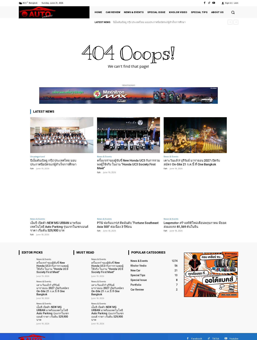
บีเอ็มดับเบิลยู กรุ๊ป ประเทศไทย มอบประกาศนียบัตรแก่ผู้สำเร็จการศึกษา (149, 22)
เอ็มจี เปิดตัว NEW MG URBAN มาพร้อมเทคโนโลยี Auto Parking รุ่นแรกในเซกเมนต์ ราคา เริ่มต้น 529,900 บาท (60, 226)
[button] (233, 12)
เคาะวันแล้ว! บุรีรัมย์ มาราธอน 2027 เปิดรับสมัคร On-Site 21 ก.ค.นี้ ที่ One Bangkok (193, 162)
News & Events (104, 156)
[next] (236, 22)
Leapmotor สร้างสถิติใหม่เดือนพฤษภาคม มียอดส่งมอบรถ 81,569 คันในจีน (193, 224)
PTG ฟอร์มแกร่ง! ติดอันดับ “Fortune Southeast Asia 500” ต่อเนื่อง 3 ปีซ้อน (123, 224)
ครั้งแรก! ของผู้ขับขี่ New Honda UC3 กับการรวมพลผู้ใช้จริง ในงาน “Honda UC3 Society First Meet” (127, 164)
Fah (32, 168)
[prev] (230, 22)
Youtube (233, 334)
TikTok (215, 334)
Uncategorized (37, 156)
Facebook (196, 334)
